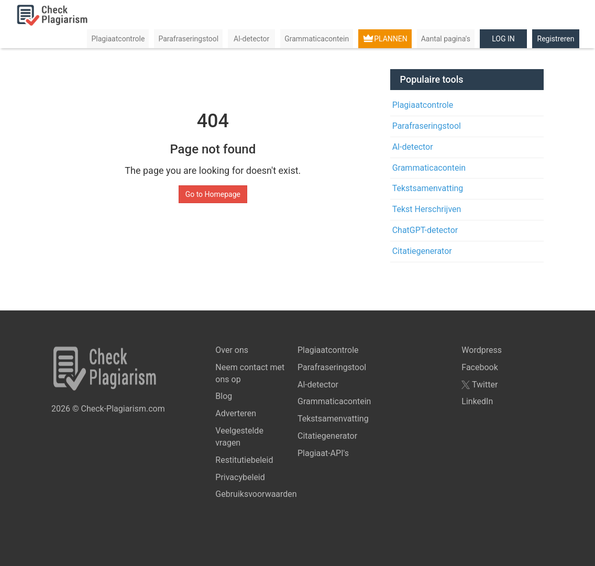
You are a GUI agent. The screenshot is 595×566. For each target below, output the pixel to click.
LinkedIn (477, 401)
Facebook (479, 367)
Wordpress (481, 350)
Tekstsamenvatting (428, 188)
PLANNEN (390, 39)
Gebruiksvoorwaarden (255, 494)
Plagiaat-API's (323, 453)
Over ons (231, 350)
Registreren (556, 39)
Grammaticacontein (316, 39)
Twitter (479, 385)
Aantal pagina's (445, 39)
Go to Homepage (212, 194)
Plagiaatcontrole (118, 39)
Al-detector (251, 39)
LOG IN (503, 39)
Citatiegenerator (422, 251)
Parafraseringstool (188, 39)
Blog (223, 396)
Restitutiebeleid (244, 460)
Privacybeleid (240, 477)
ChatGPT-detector (425, 230)
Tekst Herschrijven (426, 209)
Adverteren (235, 413)
